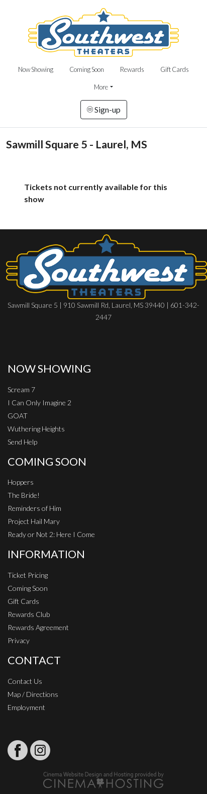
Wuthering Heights (36, 428)
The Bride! (24, 495)
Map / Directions (33, 694)
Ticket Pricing (28, 575)
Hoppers (21, 482)
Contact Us (25, 681)
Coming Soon (86, 69)
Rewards (132, 69)
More (101, 87)
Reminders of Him (34, 508)
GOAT (18, 415)
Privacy (19, 640)
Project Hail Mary (34, 521)
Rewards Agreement (38, 627)
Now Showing (35, 69)
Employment (26, 707)
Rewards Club (29, 614)
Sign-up (104, 109)
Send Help (22, 441)
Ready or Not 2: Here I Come (51, 534)
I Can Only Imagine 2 (39, 402)
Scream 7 (21, 389)
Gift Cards (174, 69)
